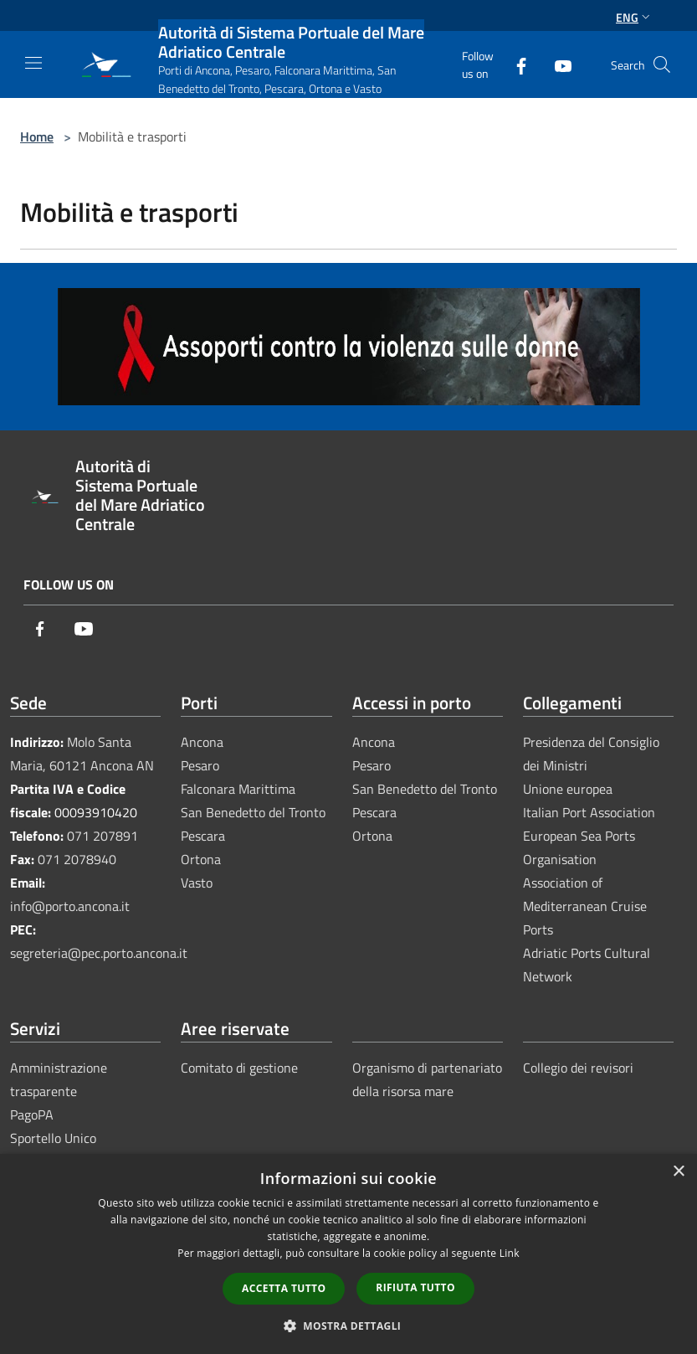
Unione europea (567, 789)
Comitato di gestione (239, 1068)
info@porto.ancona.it (70, 906)
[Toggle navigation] (33, 63)
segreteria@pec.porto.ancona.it (98, 953)
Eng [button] (634, 17)
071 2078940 (77, 859)
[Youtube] (556, 64)
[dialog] (348, 1254)
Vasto (197, 883)
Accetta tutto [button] (283, 1288)
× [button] (678, 1172)
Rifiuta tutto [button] (415, 1287)
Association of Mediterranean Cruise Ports (585, 906)
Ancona (202, 742)
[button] (349, 1325)
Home (37, 136)
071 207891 (102, 836)
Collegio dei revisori (578, 1068)
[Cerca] (662, 64)
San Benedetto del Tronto (253, 812)
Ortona (201, 859)
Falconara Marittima (238, 789)
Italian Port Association (589, 812)
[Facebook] (514, 64)
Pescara (203, 836)
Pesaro (200, 765)
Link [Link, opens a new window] (510, 1253)
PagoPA (32, 1114)
